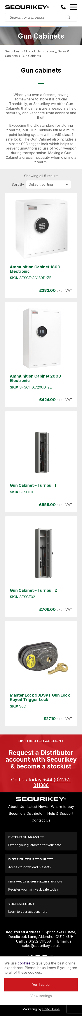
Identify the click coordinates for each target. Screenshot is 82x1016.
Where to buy (62, 806)
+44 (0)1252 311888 (52, 782)
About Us (16, 806)
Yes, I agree (41, 984)
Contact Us (41, 820)
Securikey (27, 7)
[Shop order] (48, 184)
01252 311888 (40, 941)
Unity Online (51, 1009)
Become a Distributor (26, 813)
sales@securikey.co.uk (41, 945)
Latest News (37, 806)
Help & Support (60, 813)
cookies (24, 963)
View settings (41, 996)
